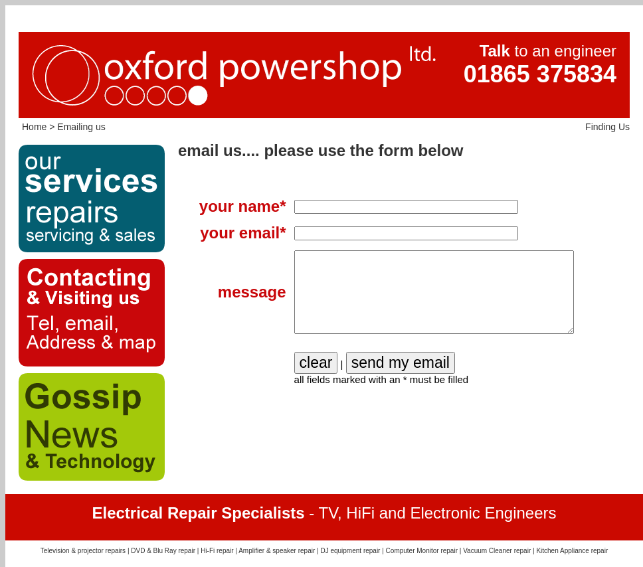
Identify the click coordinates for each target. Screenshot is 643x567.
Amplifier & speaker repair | (279, 550)
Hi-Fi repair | (219, 550)
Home (34, 126)
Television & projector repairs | (86, 550)
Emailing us (81, 126)
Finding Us (607, 126)
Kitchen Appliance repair (572, 550)
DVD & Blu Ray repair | (166, 550)
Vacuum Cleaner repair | (499, 550)
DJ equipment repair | (352, 550)
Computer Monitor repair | (425, 550)
